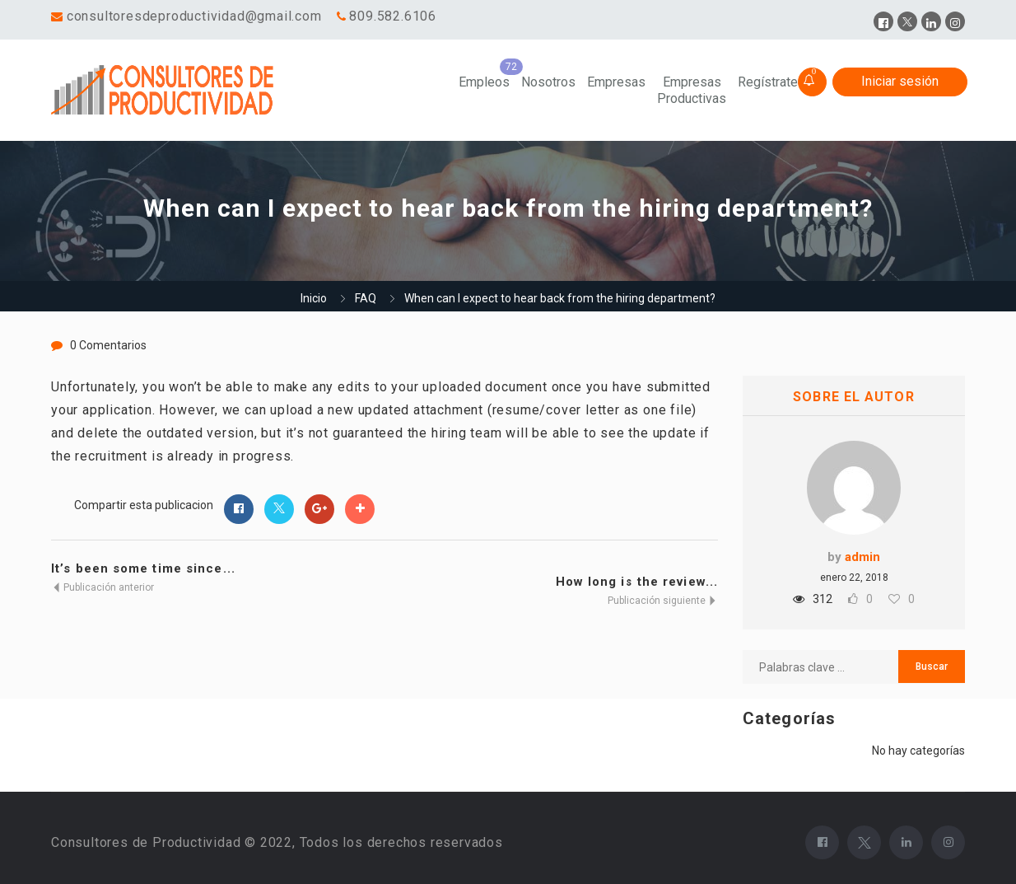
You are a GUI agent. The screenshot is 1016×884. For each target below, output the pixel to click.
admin (862, 557)
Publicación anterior (102, 587)
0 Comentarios (108, 345)
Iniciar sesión (900, 81)
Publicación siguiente (663, 600)
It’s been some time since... (143, 568)
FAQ (365, 298)
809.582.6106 (392, 16)
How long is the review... (637, 581)
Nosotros (548, 82)
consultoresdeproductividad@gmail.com (194, 16)
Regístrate (768, 82)
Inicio (314, 298)
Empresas (616, 82)
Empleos (484, 82)
